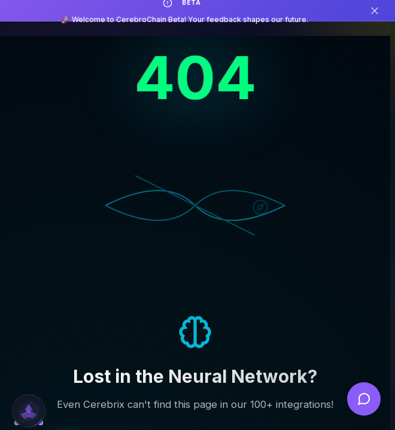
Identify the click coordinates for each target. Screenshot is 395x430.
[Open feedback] (364, 399)
